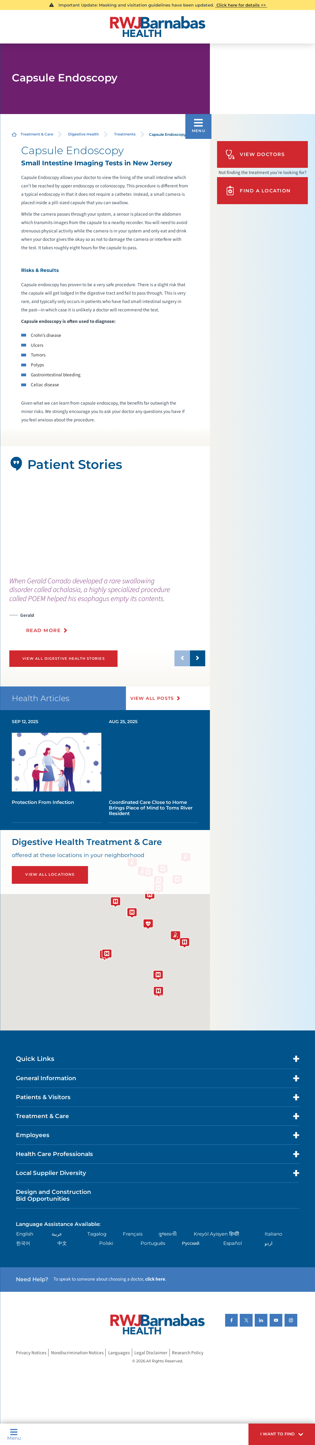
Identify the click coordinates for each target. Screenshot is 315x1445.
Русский (190, 1243)
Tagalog (96, 1234)
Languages (119, 1352)
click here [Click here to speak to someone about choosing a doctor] (155, 1279)
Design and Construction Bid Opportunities (53, 1195)
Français (132, 1234)
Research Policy (187, 1352)
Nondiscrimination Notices (77, 1352)
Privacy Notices (31, 1352)
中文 (62, 1243)
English (24, 1234)
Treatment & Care (37, 134)
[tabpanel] (105, 525)
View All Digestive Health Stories (63, 658)
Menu (14, 1434)
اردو (268, 1243)
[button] (281, 1434)
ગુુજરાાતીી (167, 1234)
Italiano (273, 1234)
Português (153, 1243)
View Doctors (255, 154)
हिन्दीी (234, 1234)
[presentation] (107, 609)
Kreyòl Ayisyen (211, 1234)
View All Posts (152, 698)
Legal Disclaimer (150, 1352)
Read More (43, 630)
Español (232, 1243)
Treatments (125, 134)
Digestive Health (83, 134)
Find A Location (257, 190)
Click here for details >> (241, 4)
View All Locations (49, 874)
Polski (106, 1243)
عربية (57, 1234)
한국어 (23, 1243)
